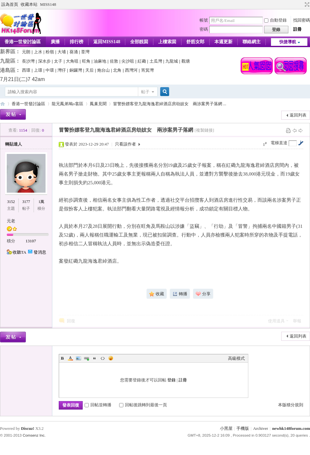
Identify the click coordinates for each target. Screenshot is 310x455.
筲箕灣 (147, 70)
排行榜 (76, 41)
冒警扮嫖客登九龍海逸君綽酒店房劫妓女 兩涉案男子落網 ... (169, 103)
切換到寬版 (306, 4)
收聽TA (19, 252)
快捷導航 (287, 41)
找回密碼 (301, 20)
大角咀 (72, 61)
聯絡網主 (252, 41)
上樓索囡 (167, 41)
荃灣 (85, 51)
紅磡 (142, 61)
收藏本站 (29, 4)
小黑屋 (226, 428)
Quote (94, 358)
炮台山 (103, 70)
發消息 (40, 252)
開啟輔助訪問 (301, 4)
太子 (58, 61)
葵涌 (73, 51)
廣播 (55, 41)
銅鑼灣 (75, 70)
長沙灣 (28, 61)
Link (86, 358)
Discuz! (27, 428)
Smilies (111, 358)
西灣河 (131, 70)
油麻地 (100, 61)
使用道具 (276, 320)
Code (102, 358)
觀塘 (185, 61)
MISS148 (48, 4)
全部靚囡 (139, 41)
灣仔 (61, 70)
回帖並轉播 (98, 404)
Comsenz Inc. (34, 435)
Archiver (260, 428)
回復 (71, 320)
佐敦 (114, 61)
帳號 (204, 20)
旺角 (86, 61)
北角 (117, 70)
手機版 (242, 428)
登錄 (171, 380)
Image (78, 358)
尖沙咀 (127, 61)
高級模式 (236, 358)
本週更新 (223, 41)
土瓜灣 (156, 61)
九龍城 (171, 61)
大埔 (61, 51)
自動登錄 (275, 20)
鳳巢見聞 (98, 103)
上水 (38, 51)
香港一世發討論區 (28, 103)
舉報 (297, 320)
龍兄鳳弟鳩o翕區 (67, 103)
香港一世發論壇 (2, 103)
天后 (89, 70)
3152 (11, 201)
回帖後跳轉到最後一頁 (143, 404)
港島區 (8, 70)
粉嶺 (50, 51)
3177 (26, 201)
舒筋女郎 (195, 41)
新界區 (8, 51)
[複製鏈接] (204, 130)
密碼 (204, 29)
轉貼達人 (13, 144)
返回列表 (298, 115)
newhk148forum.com (291, 428)
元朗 (26, 51)
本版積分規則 (290, 404)
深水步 (44, 61)
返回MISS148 (106, 41)
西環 (26, 70)
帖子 (145, 91)
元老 (11, 220)
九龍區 (8, 61)
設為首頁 (9, 4)
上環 (38, 70)
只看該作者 (125, 144)
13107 (31, 240)
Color (70, 358)
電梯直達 (279, 142)
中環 (50, 70)
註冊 (297, 29)
